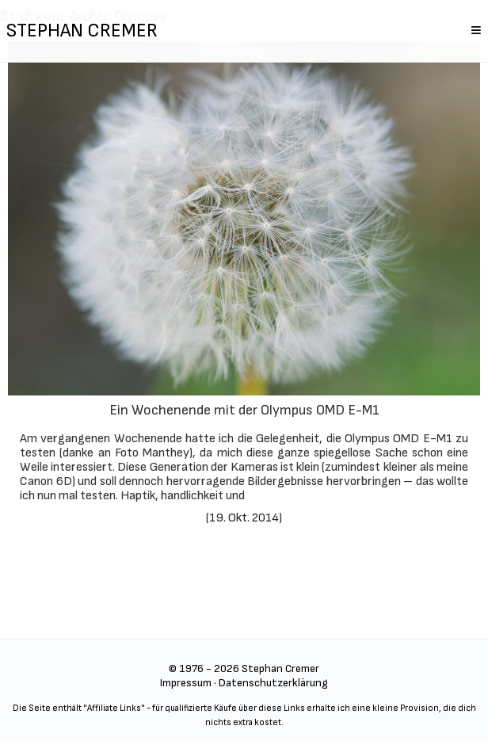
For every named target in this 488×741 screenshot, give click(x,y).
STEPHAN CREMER (82, 30)
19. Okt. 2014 (244, 517)
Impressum (186, 682)
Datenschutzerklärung (273, 682)
